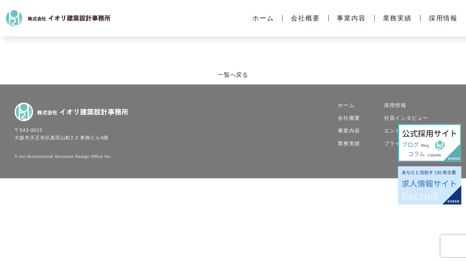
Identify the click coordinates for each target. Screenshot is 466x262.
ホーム (263, 18)
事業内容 (351, 18)
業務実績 (397, 18)
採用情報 (443, 18)
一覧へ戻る (233, 75)
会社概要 (305, 18)
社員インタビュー (406, 118)
